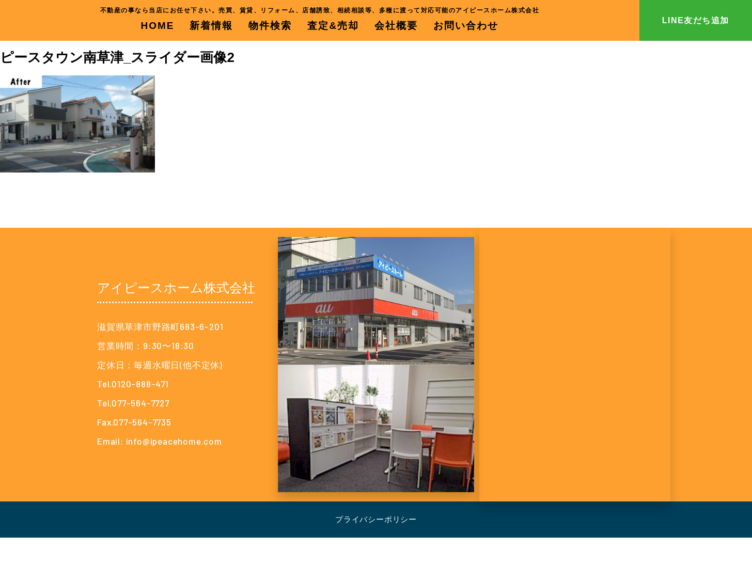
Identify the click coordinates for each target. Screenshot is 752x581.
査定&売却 (333, 25)
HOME (157, 25)
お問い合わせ (465, 25)
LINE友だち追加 (695, 20)
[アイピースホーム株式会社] (574, 364)
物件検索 (270, 25)
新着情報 (211, 25)
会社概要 (396, 25)
